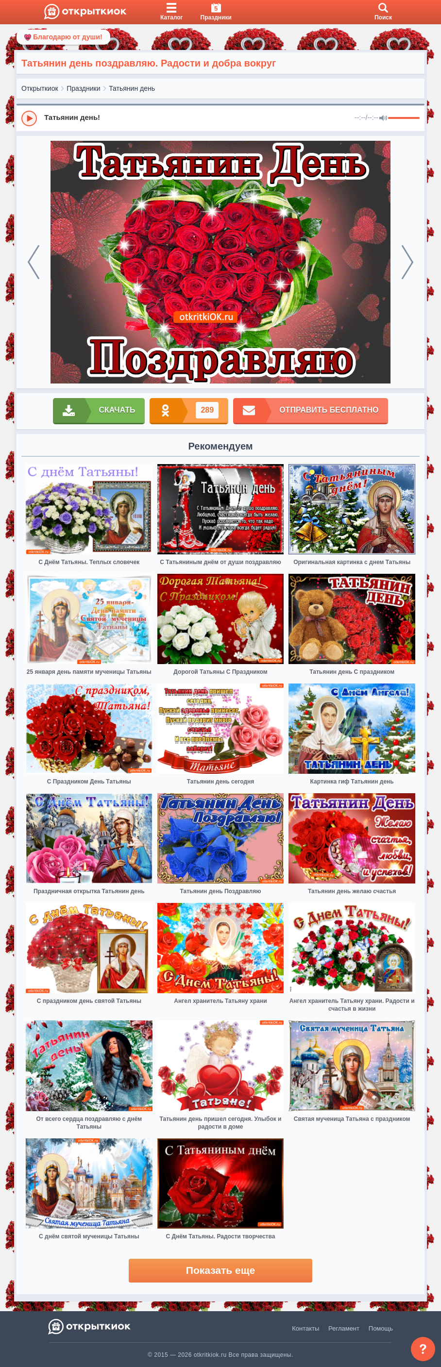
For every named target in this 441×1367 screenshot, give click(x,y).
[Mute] (383, 118)
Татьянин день (132, 88)
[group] (220, 118)
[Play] (29, 118)
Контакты (305, 1328)
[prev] (33, 262)
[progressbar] (404, 118)
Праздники (83, 88)
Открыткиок (39, 88)
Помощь (381, 1328)
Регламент (343, 1328)
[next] (407, 262)
